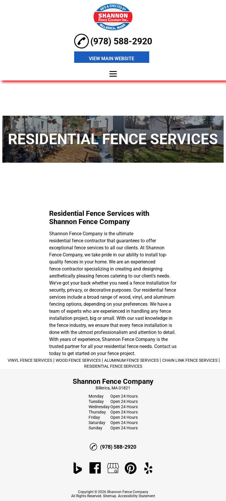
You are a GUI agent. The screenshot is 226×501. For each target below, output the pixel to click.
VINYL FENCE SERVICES (30, 360)
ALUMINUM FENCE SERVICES (131, 360)
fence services (89, 248)
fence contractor (66, 269)
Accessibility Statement (136, 496)
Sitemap (109, 496)
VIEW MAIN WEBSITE (111, 58)
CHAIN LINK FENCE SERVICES (189, 360)
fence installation (151, 283)
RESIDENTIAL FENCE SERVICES (113, 366)
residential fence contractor (77, 240)
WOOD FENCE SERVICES (78, 360)
